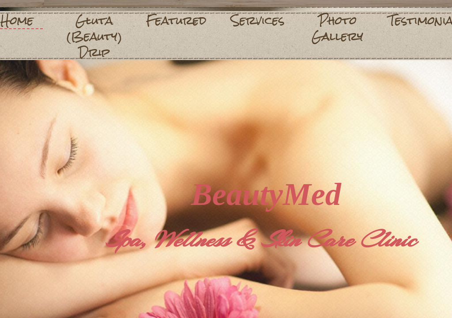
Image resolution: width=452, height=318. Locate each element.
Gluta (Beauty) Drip (94, 36)
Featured (176, 20)
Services (258, 20)
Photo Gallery (337, 28)
